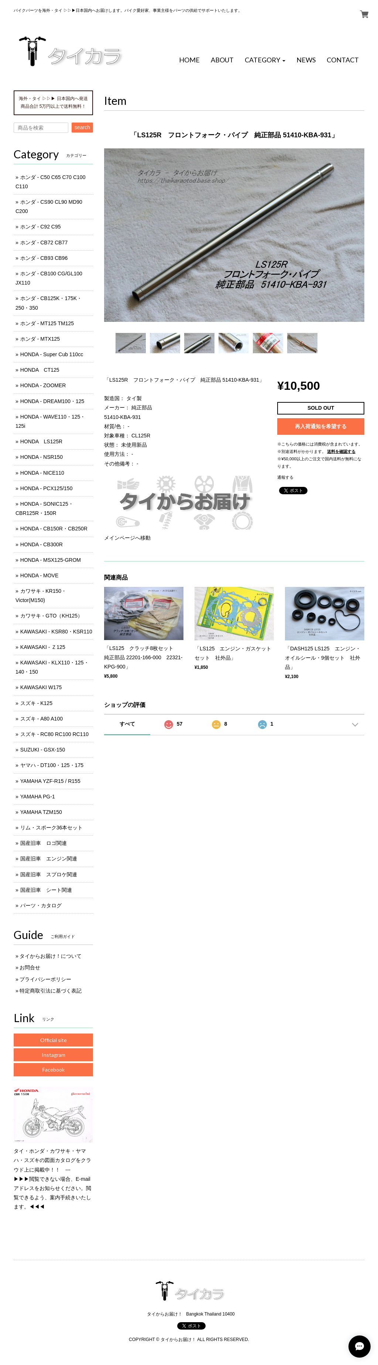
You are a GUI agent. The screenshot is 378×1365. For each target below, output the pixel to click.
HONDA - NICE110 (42, 473)
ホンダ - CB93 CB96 (44, 258)
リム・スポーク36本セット (51, 828)
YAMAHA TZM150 (41, 812)
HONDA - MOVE (39, 575)
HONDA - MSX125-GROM (50, 560)
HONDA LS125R (41, 441)
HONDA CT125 (39, 370)
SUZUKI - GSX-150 (42, 750)
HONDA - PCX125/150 (46, 488)
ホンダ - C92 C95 (40, 227)
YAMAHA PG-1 (37, 797)
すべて (127, 724)
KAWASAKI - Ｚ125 (42, 647)
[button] (265, 60)
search (82, 127)
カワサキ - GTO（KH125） (51, 616)
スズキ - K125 (36, 703)
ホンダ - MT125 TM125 (47, 323)
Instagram (53, 1055)
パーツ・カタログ (41, 905)
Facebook (53, 1069)
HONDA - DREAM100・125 (52, 401)
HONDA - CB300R (41, 544)
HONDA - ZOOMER (43, 385)
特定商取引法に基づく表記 (51, 991)
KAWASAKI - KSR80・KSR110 (56, 632)
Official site (53, 1040)
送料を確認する (341, 451)
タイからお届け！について (51, 956)
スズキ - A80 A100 (41, 719)
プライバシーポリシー (45, 979)
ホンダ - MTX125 (40, 339)
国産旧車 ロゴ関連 (43, 843)
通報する (285, 477)
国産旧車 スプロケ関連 (48, 874)
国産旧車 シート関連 (46, 890)
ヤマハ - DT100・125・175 (51, 765)
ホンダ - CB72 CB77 (44, 242)
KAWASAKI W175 (41, 687)
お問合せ (30, 967)
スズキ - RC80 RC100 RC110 (54, 734)
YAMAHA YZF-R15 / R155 (50, 781)
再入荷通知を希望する (321, 426)
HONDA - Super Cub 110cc (51, 354)
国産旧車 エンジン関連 (48, 859)
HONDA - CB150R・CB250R (53, 529)
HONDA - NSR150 (41, 457)
